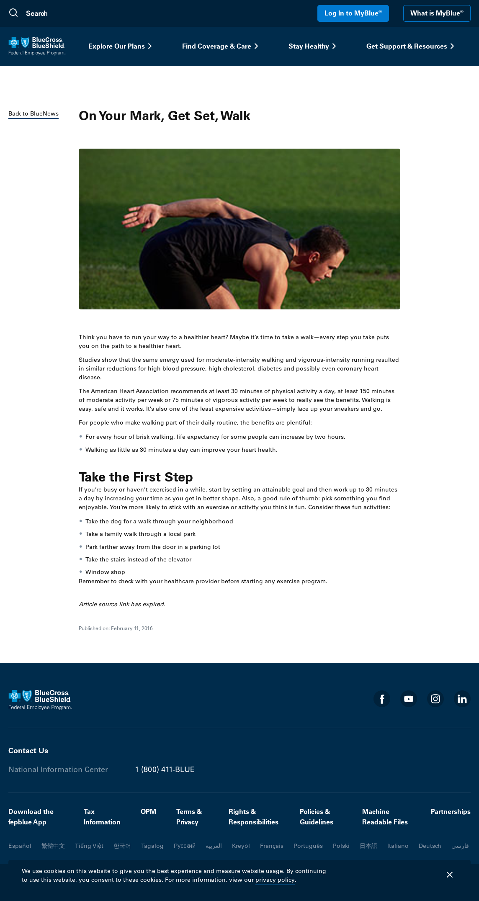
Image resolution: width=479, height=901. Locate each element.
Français (271, 846)
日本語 (368, 846)
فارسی (460, 846)
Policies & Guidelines (316, 816)
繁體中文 (53, 846)
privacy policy (275, 879)
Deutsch (430, 846)
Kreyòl (241, 846)
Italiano (398, 846)
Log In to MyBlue (353, 13)
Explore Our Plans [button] (121, 46)
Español (19, 846)
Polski (341, 846)
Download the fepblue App (31, 816)
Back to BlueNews (33, 113)
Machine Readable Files (385, 816)
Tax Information (102, 816)
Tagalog (152, 846)
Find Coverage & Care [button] (221, 46)
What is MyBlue (437, 13)
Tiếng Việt (89, 846)
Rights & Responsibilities (253, 816)
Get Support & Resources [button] (411, 46)
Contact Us (28, 750)
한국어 (122, 846)
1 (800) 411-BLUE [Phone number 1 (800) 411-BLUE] (165, 769)
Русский (185, 846)
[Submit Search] (13, 13)
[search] (66, 13)
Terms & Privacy (189, 816)
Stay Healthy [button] (313, 46)
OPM (148, 811)
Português (308, 846)
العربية (214, 846)
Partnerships (451, 811)
